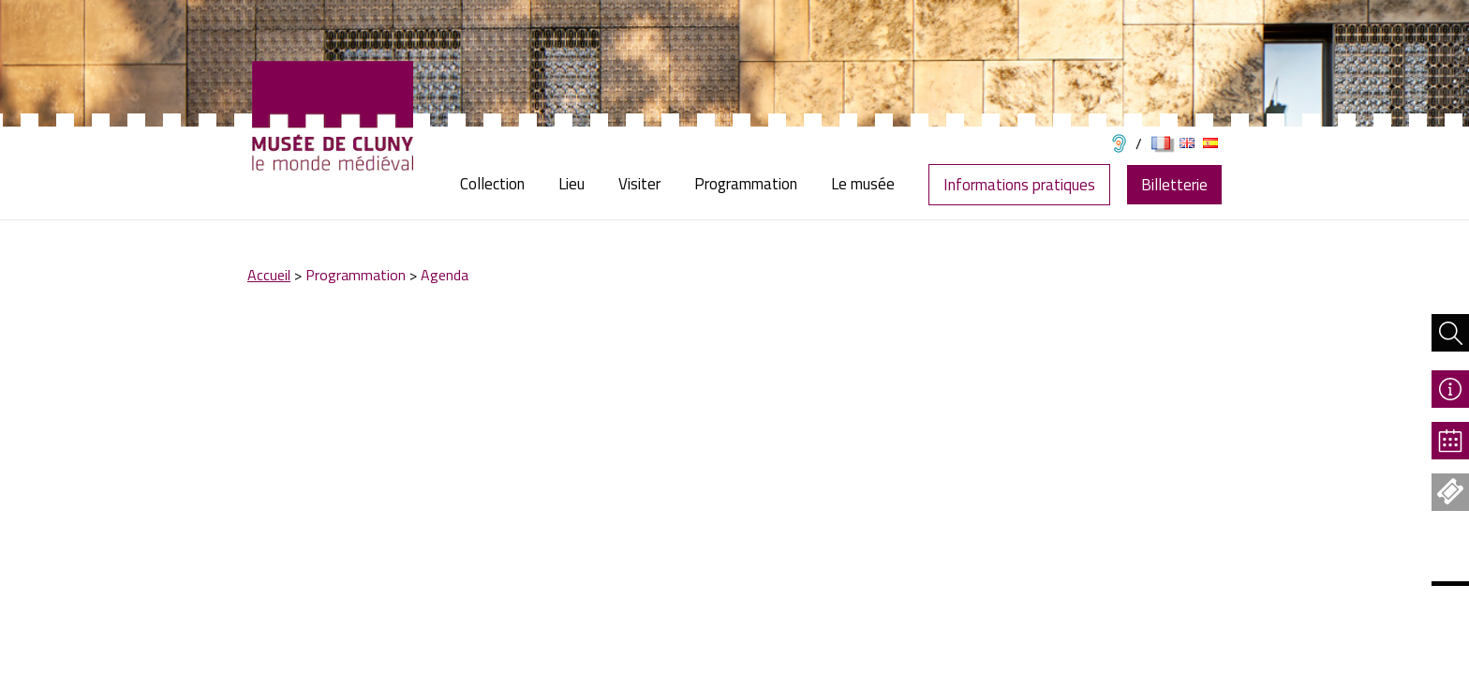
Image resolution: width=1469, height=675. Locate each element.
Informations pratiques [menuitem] (1019, 184)
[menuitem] (501, 184)
